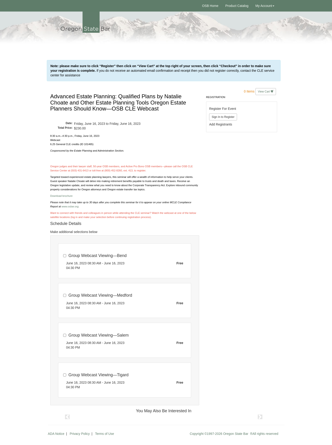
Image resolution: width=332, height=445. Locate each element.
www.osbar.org (70, 206)
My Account (264, 6)
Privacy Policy (80, 434)
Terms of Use (104, 434)
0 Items (249, 91)
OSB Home (210, 6)
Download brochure (61, 195)
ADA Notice (56, 434)
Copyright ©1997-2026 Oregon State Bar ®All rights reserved (234, 434)
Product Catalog (236, 6)
